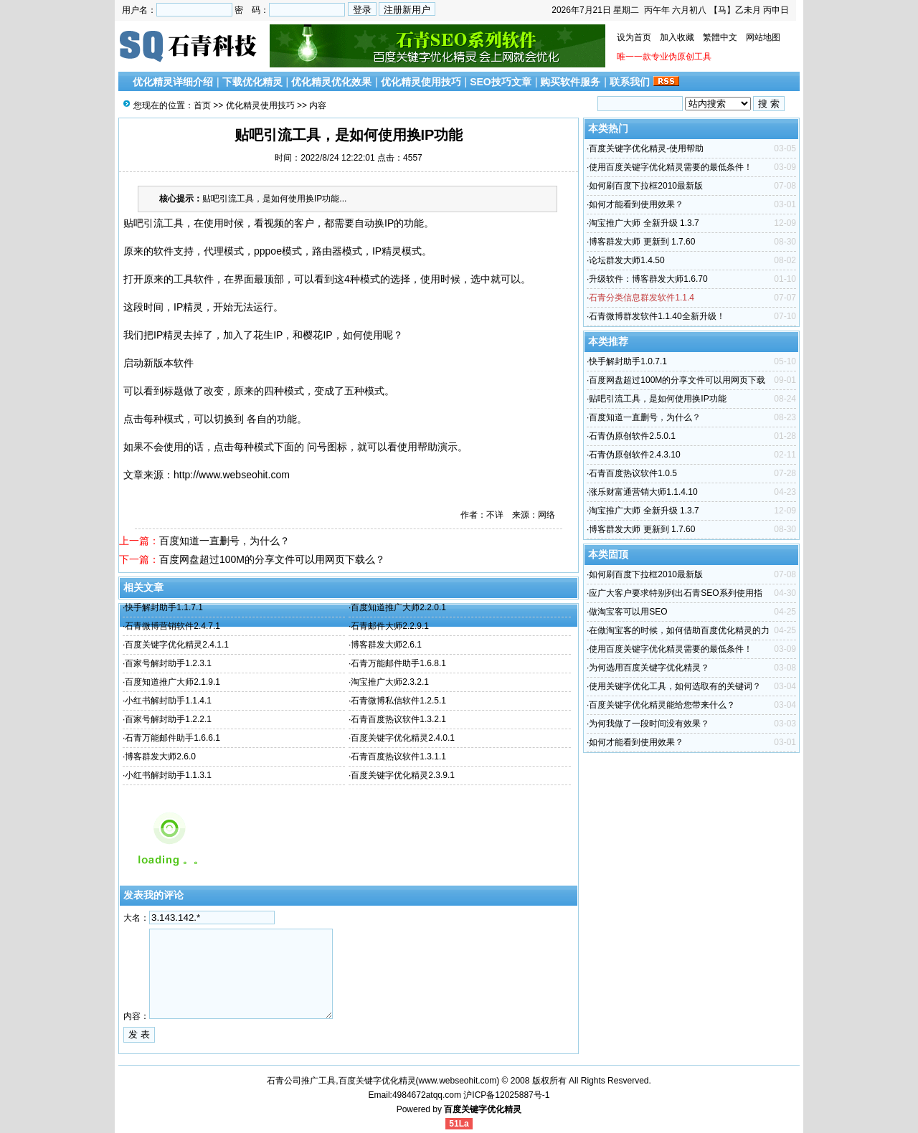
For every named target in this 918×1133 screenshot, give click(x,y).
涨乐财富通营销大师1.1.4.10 (643, 492)
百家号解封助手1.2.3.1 (168, 663)
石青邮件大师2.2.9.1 (390, 626)
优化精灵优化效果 (331, 81)
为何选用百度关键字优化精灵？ (649, 668)
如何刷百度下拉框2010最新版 (646, 186)
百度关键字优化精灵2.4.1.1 (177, 645)
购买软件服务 (570, 81)
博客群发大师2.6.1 (386, 645)
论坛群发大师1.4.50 (626, 260)
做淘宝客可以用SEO (628, 612)
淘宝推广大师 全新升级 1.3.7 (644, 223)
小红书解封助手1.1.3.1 (168, 775)
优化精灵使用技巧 (421, 81)
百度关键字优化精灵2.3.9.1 (403, 775)
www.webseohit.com (458, 1081)
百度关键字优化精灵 (482, 1109)
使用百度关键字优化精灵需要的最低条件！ (670, 167)
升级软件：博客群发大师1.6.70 (648, 279)
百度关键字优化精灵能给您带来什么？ (662, 705)
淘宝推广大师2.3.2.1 (390, 682)
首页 (202, 105)
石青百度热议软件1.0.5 (633, 473)
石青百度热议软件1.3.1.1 (398, 757)
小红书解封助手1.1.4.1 (168, 701)
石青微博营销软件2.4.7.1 (172, 626)
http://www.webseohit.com (232, 474)
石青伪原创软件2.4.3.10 (634, 455)
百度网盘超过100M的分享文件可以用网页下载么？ (272, 559)
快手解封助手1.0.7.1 (628, 361)
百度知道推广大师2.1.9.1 (172, 682)
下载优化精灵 (252, 81)
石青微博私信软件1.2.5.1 (398, 701)
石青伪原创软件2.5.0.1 (632, 436)
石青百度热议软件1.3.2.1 (398, 719)
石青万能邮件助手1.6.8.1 (398, 663)
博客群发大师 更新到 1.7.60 (642, 242)
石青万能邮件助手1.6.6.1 (172, 738)
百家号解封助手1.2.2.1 (168, 719)
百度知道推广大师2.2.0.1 (398, 607)
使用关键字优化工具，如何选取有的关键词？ (675, 686)
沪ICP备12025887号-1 (506, 1095)
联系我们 (630, 81)
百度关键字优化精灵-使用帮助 (646, 148)
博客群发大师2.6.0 (160, 757)
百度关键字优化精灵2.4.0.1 (403, 738)
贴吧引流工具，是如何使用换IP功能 (657, 399)
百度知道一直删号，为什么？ (224, 540)
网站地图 (763, 37)
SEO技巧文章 (500, 81)
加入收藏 (677, 37)
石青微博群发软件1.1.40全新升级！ (656, 316)
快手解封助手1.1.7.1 (164, 607)
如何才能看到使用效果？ (636, 204)
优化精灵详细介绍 (173, 81)
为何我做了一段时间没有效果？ (649, 724)
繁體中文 (720, 37)
